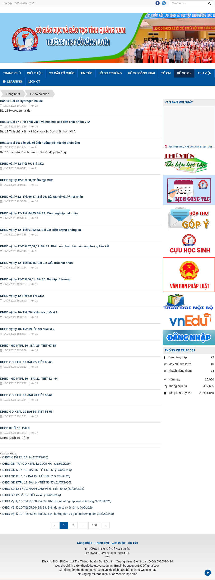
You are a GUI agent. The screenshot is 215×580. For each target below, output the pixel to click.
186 (94, 525)
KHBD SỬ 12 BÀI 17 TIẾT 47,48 (31, 495)
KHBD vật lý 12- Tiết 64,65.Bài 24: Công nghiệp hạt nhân (39, 213)
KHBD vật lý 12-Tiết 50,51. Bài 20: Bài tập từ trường (35, 279)
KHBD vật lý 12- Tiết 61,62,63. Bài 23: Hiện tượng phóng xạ (40, 229)
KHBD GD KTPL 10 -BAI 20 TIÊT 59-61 (26, 395)
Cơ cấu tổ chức (61, 73)
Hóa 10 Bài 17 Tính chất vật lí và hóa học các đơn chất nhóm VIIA (45, 121)
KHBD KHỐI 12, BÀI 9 (25, 457)
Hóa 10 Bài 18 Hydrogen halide (21, 101)
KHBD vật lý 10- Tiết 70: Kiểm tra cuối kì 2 (28, 312)
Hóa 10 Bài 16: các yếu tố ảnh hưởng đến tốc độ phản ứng (40, 142)
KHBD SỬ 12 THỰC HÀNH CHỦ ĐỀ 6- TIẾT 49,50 (43, 488)
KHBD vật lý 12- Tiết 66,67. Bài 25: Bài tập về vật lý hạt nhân (41, 196)
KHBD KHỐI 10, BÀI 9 (14, 428)
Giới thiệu (34, 73)
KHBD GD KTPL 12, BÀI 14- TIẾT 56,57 (36, 482)
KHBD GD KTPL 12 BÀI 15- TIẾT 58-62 (36, 476)
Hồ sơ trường (110, 73)
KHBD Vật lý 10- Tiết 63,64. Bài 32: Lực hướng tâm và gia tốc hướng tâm (58, 513)
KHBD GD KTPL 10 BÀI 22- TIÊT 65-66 (26, 362)
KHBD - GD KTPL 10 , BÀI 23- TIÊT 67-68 (28, 345)
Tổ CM (166, 73)
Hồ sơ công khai (141, 73)
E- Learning (12, 81)
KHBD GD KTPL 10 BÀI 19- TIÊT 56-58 (26, 411)
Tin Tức (86, 73)
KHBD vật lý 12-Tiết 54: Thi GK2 (22, 296)
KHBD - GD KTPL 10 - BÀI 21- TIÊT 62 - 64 (29, 378)
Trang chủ (102, 542)
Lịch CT (34, 81)
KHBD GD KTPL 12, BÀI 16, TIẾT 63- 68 (37, 470)
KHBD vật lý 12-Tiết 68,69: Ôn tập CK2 (26, 180)
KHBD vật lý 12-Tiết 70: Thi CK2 (22, 163)
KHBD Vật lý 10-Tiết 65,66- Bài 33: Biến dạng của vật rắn (48, 507)
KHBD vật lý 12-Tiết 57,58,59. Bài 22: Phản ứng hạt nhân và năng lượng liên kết (54, 246)
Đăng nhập (84, 542)
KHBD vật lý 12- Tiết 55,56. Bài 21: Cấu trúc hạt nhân (36, 263)
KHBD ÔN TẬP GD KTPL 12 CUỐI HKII (36, 463)
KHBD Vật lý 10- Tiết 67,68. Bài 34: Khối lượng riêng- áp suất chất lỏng (56, 501)
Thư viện (204, 73)
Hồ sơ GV (184, 73)
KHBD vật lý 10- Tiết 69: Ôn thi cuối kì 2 (27, 329)
